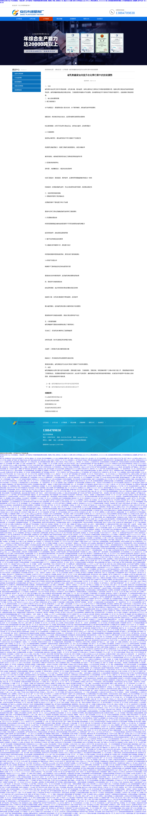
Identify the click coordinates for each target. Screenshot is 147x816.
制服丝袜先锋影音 (53, 643)
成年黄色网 (26, 501)
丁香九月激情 (17, 746)
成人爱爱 (135, 484)
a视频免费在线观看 (7, 612)
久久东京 (140, 569)
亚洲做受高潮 (34, 621)
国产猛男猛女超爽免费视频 (66, 607)
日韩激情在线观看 (99, 503)
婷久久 (49, 681)
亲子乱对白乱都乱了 (27, 560)
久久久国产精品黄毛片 (139, 481)
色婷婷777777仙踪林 (91, 616)
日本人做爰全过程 (18, 656)
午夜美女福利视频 (61, 706)
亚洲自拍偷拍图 (50, 621)
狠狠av (118, 531)
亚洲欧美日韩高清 (43, 642)
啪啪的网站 (44, 778)
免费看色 (110, 579)
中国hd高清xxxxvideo (21, 550)
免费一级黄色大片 (39, 656)
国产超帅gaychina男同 (81, 524)
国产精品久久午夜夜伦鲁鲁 (32, 533)
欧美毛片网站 (87, 491)
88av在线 (16, 758)
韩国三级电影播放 (132, 638)
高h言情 (14, 799)
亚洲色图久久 (71, 460)
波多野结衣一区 (61, 562)
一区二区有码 (82, 579)
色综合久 (18, 489)
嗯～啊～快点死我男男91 (132, 565)
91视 (54, 578)
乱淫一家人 (78, 702)
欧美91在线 (39, 687)
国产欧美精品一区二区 (28, 543)
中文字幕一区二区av (106, 675)
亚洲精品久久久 (82, 488)
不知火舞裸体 (76, 470)
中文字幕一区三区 (123, 486)
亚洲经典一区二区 (110, 494)
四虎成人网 (17, 512)
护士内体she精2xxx (83, 652)
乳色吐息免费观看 (112, 514)
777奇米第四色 (93, 666)
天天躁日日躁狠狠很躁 (113, 714)
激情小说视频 (71, 540)
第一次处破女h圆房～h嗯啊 (14, 469)
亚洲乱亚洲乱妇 (50, 758)
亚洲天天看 (48, 493)
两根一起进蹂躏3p (108, 559)
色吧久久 (27, 482)
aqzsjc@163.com (82, 437)
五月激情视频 (97, 538)
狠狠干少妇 (138, 775)
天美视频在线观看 (57, 640)
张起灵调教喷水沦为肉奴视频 (105, 695)
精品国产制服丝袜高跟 (71, 555)
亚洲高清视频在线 (106, 775)
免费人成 (31, 623)
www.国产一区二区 (50, 645)
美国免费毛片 (77, 467)
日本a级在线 (112, 626)
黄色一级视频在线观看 (45, 586)
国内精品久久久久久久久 (86, 503)
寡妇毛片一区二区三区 (62, 474)
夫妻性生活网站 (135, 474)
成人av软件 (91, 524)
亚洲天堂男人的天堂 (139, 505)
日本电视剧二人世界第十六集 (55, 605)
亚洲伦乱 (140, 688)
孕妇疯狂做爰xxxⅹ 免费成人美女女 (116, 507)
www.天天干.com (91, 564)
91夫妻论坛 (127, 579)
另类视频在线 (104, 489)
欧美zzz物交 (45, 520)
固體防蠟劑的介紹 (50, 404)
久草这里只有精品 (68, 467)
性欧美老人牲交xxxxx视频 (10, 465)
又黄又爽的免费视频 (40, 735)
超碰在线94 (47, 652)
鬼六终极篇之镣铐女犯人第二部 (111, 555)
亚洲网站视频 (44, 533)
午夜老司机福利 (118, 681)
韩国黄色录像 (12, 801)
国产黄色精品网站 (60, 519)
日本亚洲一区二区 (127, 671)
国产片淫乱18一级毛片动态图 (129, 725)
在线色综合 (5, 467)
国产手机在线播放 (44, 494)
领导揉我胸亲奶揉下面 (117, 545)
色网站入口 (129, 763)
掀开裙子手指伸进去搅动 (57, 500)
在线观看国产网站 (37, 548)
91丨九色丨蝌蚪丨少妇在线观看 (64, 604)
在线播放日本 (36, 534)
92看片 (58, 797)
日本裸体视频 (93, 593)
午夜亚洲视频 (23, 477)
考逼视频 (33, 770)
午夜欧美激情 (8, 799)
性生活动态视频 (59, 469)
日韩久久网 (60, 507)
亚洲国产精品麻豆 (61, 552)
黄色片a (121, 770)
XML (61, 444)
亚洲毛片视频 (33, 557)
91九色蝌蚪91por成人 (55, 631)
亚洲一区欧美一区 (81, 772)
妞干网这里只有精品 (81, 460)
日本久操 (111, 765)
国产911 (129, 500)
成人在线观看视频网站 (123, 647)
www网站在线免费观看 (6, 746)
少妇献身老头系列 (117, 536)
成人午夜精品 (113, 754)
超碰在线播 (58, 579)
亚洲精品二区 (6, 486)
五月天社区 (29, 465)
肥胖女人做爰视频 (26, 579)
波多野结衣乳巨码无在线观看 (10, 647)
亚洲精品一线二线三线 (98, 500)
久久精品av (36, 636)
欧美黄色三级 (97, 536)
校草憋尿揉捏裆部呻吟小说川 (22, 500)
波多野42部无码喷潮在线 (49, 522)
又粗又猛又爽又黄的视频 (90, 778)
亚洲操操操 (129, 484)
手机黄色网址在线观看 (81, 645)
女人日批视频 (27, 574)
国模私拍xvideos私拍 (114, 489)
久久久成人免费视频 (58, 458)
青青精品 (25, 609)
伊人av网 (58, 749)
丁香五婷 (105, 699)
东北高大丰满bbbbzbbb (86, 576)
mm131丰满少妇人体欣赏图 (87, 614)
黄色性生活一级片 (116, 747)
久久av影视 (132, 460)
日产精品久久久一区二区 (13, 756)
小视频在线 (45, 697)
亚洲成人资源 (32, 789)
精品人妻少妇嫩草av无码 (34, 593)
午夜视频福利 (59, 766)
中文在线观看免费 (43, 631)
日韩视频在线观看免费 (122, 519)
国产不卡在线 (22, 614)
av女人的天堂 (51, 623)
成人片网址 (30, 647)
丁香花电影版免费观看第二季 (83, 669)
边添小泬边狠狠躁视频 (64, 498)
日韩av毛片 (127, 545)
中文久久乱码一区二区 (14, 503)
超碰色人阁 (3, 621)
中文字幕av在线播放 (89, 754)
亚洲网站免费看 (95, 534)
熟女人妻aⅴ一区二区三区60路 (28, 640)
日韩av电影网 (64, 770)
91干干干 (46, 562)
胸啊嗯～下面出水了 (94, 489)
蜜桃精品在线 (127, 510)
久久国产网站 (13, 494)
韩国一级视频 (71, 524)
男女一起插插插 (49, 536)
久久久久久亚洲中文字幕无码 (118, 465)
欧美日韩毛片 (100, 645)
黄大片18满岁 (118, 612)
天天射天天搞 (78, 720)
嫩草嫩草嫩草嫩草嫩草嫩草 (137, 766)
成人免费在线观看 (26, 534)
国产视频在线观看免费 (73, 552)
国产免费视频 (47, 733)
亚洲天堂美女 (36, 681)
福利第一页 (3, 756)
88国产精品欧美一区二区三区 (129, 740)
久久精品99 (34, 801)
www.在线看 (64, 475)
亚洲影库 (86, 514)
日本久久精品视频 (32, 699)
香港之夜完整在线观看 (71, 493)
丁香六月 (91, 662)
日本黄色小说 (30, 531)
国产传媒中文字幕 (58, 730)
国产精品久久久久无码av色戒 (9, 675)
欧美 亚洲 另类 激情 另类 (117, 493)
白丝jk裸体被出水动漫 (73, 517)
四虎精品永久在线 (122, 517)
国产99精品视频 (73, 474)
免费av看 (122, 661)
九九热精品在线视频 (80, 562)
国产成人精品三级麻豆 (58, 515)
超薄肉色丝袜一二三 (62, 688)
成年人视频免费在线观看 (136, 489)
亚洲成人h (86, 695)
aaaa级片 (128, 498)
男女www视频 (24, 467)
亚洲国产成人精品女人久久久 (58, 661)
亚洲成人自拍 (69, 515)
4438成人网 (105, 477)
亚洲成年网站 (13, 481)
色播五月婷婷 (69, 583)
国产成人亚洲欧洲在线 (14, 534)
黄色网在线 (104, 701)
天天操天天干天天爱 (81, 475)
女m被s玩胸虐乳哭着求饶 (7, 500)
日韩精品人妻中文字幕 (86, 681)
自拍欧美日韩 (120, 522)
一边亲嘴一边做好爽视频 (44, 564)
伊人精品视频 (137, 676)
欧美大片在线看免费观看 (111, 678)
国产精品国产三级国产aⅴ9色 (68, 694)
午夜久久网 (38, 520)
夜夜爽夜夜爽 (54, 630)
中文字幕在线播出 (46, 503)
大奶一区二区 (25, 598)
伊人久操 (71, 486)
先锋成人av (19, 609)
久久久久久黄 (40, 770)
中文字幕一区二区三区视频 (9, 519)
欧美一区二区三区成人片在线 (36, 688)
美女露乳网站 (90, 562)
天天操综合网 (127, 726)
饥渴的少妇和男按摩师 (64, 484)
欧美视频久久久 (60, 633)
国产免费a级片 (120, 690)
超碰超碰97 (28, 610)
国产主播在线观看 (26, 756)
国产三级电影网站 (33, 477)
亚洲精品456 (108, 778)
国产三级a (52, 754)
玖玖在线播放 (92, 475)
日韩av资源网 (49, 488)
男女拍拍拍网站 (54, 680)
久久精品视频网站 (142, 664)
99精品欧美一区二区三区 (28, 695)
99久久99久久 (80, 765)
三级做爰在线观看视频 (33, 550)
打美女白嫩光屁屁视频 (53, 657)
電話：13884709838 (49, 437)
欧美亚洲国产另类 (97, 493)
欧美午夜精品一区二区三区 (75, 695)
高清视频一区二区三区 (46, 486)
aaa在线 (45, 744)
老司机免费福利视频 (23, 557)
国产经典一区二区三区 (54, 505)
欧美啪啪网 (117, 590)
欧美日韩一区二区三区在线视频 (78, 735)
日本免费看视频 (118, 481)
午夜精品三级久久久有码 (7, 512)
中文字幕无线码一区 (13, 531)
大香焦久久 (84, 766)
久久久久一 (101, 581)
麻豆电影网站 (127, 467)
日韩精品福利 (97, 668)
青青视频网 (33, 498)
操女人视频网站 (115, 725)
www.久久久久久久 (79, 496)
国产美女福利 (137, 721)
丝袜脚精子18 (64, 746)
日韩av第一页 (6, 609)
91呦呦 (42, 662)
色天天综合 (99, 732)
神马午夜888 (100, 671)
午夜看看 (63, 631)
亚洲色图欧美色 (114, 605)
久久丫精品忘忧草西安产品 (122, 474)
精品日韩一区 (142, 728)
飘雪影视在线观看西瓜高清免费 (39, 638)
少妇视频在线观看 (45, 481)
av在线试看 (130, 761)
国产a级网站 (99, 796)
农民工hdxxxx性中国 (73, 512)
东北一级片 (39, 510)
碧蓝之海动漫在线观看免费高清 (94, 559)
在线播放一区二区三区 (46, 730)
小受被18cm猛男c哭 (73, 690)
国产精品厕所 (51, 469)
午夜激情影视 (65, 616)
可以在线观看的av (26, 486)
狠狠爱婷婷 (112, 680)
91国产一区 (61, 768)
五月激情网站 (85, 472)
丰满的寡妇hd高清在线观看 (49, 508)
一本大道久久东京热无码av (108, 531)
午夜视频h (51, 612)
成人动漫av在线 (20, 697)
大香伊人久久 (41, 714)
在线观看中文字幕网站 (44, 474)
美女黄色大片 (139, 773)
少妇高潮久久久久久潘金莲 (115, 467)
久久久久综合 (12, 581)
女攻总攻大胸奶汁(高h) (137, 605)
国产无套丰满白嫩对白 (98, 463)
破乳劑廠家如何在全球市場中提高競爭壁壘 (65, 383)
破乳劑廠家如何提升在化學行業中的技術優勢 (83, 69)
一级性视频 (67, 739)
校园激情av (14, 808)
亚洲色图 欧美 (114, 462)
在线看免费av (143, 565)
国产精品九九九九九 (103, 616)
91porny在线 (52, 763)
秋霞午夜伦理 (126, 610)
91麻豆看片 (3, 617)
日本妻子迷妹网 (63, 664)
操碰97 (119, 688)
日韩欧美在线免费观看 (119, 759)
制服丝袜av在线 (42, 469)
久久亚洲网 (13, 707)
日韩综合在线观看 (69, 623)
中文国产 (12, 609)
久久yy (23, 721)
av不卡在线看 (115, 475)
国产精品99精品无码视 (34, 460)
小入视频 (67, 768)
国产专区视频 (59, 782)
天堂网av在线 (65, 723)
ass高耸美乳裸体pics (120, 501)
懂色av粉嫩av (71, 780)
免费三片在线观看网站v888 (99, 479)
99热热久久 (122, 600)
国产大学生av (92, 732)
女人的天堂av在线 (57, 586)
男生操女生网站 (122, 581)
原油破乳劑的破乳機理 (52, 400)
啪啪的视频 (100, 543)
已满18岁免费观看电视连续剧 (16, 735)
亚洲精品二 (143, 564)
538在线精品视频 (38, 652)
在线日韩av (127, 493)
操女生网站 (32, 510)
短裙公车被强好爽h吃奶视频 (88, 470)
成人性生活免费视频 (82, 643)
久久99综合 (77, 583)
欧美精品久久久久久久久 (91, 498)
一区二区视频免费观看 (35, 522)
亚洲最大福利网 (8, 733)
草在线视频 (24, 572)
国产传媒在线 (69, 545)
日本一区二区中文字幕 (31, 474)
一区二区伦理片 (72, 711)
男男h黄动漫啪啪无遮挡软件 (95, 460)
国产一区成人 (103, 808)
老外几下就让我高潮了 (67, 543)
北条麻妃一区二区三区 (67, 569)
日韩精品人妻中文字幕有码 (103, 475)
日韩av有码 (82, 704)
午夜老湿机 (69, 533)
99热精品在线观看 (124, 462)
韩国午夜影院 (31, 493)
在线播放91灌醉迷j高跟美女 (56, 806)
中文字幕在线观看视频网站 (110, 491)
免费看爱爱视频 (72, 775)
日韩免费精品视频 (97, 550)
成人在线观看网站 (132, 597)
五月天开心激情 (106, 508)
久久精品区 (57, 489)
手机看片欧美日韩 (104, 690)
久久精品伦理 (102, 692)
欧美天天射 (105, 626)
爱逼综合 (53, 552)
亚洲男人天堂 (89, 668)
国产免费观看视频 (59, 488)
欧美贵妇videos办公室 (93, 654)
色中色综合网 (77, 479)
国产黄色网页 (74, 652)
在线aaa (11, 804)
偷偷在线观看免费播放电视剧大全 (11, 591)
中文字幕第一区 (97, 477)
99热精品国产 (97, 588)
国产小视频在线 (44, 534)
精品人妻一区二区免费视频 (69, 791)
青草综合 (100, 787)
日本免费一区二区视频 (137, 792)
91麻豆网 (63, 609)
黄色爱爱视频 (127, 801)
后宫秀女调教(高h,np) (133, 548)
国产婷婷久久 (106, 583)
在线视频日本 (55, 600)
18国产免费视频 (72, 536)
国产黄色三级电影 (128, 494)
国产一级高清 (95, 690)
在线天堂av (141, 597)
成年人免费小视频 (124, 707)
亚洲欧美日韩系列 (64, 643)
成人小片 (92, 514)
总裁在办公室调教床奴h (95, 659)
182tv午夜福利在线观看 (40, 669)
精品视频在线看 (31, 508)
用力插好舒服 (78, 545)
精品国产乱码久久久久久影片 (102, 484)
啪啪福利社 (10, 484)
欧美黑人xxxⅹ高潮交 (74, 572)
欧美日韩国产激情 (38, 465)
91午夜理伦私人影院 (95, 791)
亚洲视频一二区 (46, 649)
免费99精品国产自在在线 (71, 529)
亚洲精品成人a (114, 486)
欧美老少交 (82, 481)
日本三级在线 (60, 763)
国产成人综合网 (54, 501)
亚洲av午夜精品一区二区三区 (24, 597)
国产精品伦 (53, 591)
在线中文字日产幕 (119, 458)
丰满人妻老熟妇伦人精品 (70, 647)
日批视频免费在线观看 (62, 578)
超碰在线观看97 (70, 697)
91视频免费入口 (23, 529)
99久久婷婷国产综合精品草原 (125, 553)
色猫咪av (5, 541)
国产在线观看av (4, 567)
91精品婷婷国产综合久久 (44, 690)
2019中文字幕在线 (83, 529)
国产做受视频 (98, 465)
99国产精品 (113, 583)
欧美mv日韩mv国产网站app (121, 650)
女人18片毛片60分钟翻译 (124, 649)
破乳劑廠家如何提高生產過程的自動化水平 (65, 387)
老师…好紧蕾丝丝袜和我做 (10, 559)
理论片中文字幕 (50, 797)
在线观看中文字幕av (75, 680)
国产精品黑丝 (14, 803)
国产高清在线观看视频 (24, 494)
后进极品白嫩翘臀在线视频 (45, 676)
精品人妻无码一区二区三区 (91, 730)
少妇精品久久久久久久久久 (122, 643)
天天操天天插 (70, 624)
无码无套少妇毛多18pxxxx (7, 470)
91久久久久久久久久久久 (56, 709)
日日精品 (121, 565)
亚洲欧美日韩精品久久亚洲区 (43, 595)
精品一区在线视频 (136, 588)
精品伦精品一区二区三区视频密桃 (83, 477)
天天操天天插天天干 (11, 792)
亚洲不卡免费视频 (122, 527)
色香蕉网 (65, 567)
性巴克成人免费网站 (79, 560)
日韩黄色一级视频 (50, 683)
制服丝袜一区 (34, 494)
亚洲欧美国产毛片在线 (76, 489)
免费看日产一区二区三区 (32, 673)
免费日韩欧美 (118, 752)
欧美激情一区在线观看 (95, 811)
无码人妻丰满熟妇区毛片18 (16, 567)
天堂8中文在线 (44, 538)
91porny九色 (31, 546)
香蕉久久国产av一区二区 (55, 628)
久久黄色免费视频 (95, 675)
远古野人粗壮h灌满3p (115, 749)
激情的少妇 (131, 585)
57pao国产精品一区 (36, 725)
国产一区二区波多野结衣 (46, 529)
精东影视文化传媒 (112, 688)
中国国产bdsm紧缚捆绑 (134, 616)
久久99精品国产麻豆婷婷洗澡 (22, 709)
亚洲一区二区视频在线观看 (94, 517)
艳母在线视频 (62, 614)
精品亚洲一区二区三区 (77, 498)
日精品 (116, 704)
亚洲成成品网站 (109, 792)
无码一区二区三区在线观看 (16, 610)
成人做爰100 (100, 486)
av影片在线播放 (91, 543)
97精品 (21, 678)
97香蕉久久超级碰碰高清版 (59, 690)
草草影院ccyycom (101, 739)
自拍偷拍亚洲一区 (58, 718)
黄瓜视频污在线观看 (76, 683)
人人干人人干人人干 (23, 791)
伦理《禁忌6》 (40, 493)
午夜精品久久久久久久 (29, 616)
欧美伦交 (45, 519)
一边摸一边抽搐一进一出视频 (40, 614)
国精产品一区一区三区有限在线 (24, 718)
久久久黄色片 (63, 600)
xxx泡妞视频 (21, 482)
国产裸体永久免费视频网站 (106, 780)
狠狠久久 (12, 749)
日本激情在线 (125, 749)
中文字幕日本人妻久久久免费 (12, 685)
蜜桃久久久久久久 (92, 488)
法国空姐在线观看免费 (72, 811)
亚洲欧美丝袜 (43, 602)
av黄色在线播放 (116, 588)
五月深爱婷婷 (81, 610)
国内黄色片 (32, 536)
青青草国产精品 (58, 654)
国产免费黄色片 (97, 657)
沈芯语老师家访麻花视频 (85, 510)
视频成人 (125, 694)
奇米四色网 (44, 650)
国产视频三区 (4, 595)
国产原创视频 (17, 576)
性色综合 (61, 630)
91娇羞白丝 (77, 458)
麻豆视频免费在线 (113, 595)
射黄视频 (70, 496)
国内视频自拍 (18, 669)
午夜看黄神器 (79, 797)
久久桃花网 (142, 662)
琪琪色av (53, 481)
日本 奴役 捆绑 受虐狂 (83, 791)
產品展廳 (59, 19)
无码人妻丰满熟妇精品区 (79, 598)
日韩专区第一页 (100, 740)
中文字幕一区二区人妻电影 (90, 581)
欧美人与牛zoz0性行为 (69, 621)
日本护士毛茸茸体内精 (45, 467)
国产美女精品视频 (73, 789)
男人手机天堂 (120, 614)
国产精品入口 (90, 585)
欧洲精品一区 (7, 527)
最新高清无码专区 (109, 460)
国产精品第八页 (92, 505)
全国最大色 (98, 571)
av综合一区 (29, 538)
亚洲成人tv (97, 797)
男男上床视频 (45, 590)
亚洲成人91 (96, 576)
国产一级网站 (68, 721)
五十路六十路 (124, 508)
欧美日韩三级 (65, 749)
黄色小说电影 (134, 545)
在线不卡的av (96, 578)
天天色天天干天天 (126, 633)
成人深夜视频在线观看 (44, 462)
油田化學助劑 (18, 73)
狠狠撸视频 (78, 526)
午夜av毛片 (122, 491)
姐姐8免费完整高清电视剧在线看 (138, 669)
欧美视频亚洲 (71, 635)
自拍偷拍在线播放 (86, 479)
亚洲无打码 (68, 571)
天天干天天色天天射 (68, 520)
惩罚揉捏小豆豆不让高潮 (102, 638)
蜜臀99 (18, 514)
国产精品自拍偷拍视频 (91, 496)
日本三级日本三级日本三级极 (33, 475)
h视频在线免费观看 (34, 569)
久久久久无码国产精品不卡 (86, 531)
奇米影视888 (98, 735)
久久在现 (36, 560)
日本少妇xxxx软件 (40, 583)
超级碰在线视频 (78, 758)
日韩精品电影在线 (24, 633)
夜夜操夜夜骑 (62, 510)
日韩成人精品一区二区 (52, 666)
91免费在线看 (77, 515)
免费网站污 (9, 588)
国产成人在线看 (90, 519)
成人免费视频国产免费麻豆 (129, 768)
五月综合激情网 (28, 754)
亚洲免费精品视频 (26, 685)
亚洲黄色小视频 (129, 479)
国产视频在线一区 (43, 628)
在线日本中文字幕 (12, 488)
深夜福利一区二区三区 (121, 668)
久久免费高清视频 (20, 676)
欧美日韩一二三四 (55, 472)
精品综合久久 (128, 482)
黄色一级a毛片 (125, 751)
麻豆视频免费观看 (80, 520)
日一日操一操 (129, 685)
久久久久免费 (21, 555)
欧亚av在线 (59, 720)
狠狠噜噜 (142, 462)
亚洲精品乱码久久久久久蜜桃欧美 (90, 726)
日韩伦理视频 (78, 787)
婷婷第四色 (77, 766)
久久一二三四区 (34, 607)
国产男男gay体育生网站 (114, 617)
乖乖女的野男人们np (136, 714)
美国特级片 (32, 671)
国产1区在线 (81, 493)
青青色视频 (38, 531)
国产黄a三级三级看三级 (8, 540)
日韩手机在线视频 (14, 467)
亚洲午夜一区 (93, 469)
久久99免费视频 (46, 640)
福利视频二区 (142, 754)
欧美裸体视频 (135, 635)
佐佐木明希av (8, 656)
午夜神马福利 (50, 716)
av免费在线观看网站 (114, 541)
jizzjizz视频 (82, 519)
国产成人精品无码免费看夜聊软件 (22, 810)
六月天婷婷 (123, 609)
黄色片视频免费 (54, 494)
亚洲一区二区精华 (138, 671)
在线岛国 (70, 758)
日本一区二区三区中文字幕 (42, 678)
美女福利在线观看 (88, 657)
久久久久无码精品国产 (61, 536)
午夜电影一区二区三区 (129, 598)
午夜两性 (35, 491)
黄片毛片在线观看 (88, 756)
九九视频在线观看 (100, 494)
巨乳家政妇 (110, 604)
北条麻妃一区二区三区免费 (49, 463)
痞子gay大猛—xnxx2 (5, 552)
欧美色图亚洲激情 (21, 583)
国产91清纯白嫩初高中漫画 (71, 481)
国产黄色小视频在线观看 (28, 659)
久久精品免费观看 (106, 673)
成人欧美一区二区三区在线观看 (97, 458)
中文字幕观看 (101, 593)
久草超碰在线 (104, 621)
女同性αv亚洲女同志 (30, 567)
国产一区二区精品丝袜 (31, 462)
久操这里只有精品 (141, 469)
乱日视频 (71, 716)
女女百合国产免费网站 (133, 564)
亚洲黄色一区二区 (28, 797)
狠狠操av (15, 600)
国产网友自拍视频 (86, 633)
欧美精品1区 (25, 489)
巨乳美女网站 (92, 687)
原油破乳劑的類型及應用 (53, 408)
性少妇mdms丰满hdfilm (122, 669)
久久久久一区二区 (101, 714)
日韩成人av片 (57, 616)
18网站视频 (72, 567)
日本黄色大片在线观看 (117, 578)
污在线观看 (106, 598)
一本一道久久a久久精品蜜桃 (81, 593)
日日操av (74, 730)
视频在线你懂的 (66, 465)
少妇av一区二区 (111, 777)
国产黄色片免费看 (85, 685)
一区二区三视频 (107, 550)
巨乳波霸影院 (23, 713)
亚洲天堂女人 (49, 491)
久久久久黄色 (24, 546)
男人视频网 (45, 470)
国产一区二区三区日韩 (61, 758)
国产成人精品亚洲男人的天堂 (107, 498)
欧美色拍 (25, 704)
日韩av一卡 (15, 479)
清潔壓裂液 (18, 90)
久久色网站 (43, 681)
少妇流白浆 (62, 811)
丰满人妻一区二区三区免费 (111, 630)
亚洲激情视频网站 (121, 498)
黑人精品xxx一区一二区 (118, 488)
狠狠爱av (133, 493)
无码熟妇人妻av (89, 610)
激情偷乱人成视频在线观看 (101, 546)
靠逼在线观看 (13, 557)
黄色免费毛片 (81, 536)
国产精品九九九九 (18, 796)
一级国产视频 (52, 550)
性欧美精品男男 (128, 543)
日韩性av (91, 600)
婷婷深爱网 (128, 470)
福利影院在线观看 (107, 571)
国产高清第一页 (8, 784)
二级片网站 (25, 510)
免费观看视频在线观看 (60, 540)
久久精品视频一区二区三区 (30, 526)
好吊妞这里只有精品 (84, 548)
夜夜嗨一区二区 (16, 695)
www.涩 (117, 713)
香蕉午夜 (142, 467)
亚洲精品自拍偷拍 (122, 564)
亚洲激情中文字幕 (90, 482)
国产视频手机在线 (23, 460)
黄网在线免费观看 (101, 604)
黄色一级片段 (70, 562)
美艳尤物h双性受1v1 (92, 635)
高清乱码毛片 (141, 747)
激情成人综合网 (93, 526)
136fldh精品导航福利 (99, 721)
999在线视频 (42, 526)
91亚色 (23, 706)
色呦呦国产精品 (29, 735)
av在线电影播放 (131, 630)
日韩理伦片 (63, 472)
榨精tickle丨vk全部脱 (76, 657)
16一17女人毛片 (7, 571)
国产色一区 (133, 488)
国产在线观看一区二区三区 (86, 474)
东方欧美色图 (96, 789)
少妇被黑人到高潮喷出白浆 (34, 519)
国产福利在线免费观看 (101, 467)
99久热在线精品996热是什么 (84, 746)
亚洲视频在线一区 (39, 718)
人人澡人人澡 (25, 643)
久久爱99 (107, 512)
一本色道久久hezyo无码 (23, 621)
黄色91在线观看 (86, 702)
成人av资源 (110, 458)
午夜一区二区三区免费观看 (47, 636)
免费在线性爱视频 (26, 681)
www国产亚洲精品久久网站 (9, 545)
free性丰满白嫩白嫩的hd (85, 555)
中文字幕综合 (24, 784)
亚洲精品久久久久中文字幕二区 (122, 567)
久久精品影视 (38, 612)
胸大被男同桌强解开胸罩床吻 (47, 553)
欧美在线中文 (85, 469)
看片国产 (38, 680)
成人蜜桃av (100, 470)
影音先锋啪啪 (34, 482)
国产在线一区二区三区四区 (72, 728)
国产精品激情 (31, 515)
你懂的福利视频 (64, 489)
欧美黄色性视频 (48, 489)
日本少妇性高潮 (60, 553)
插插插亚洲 (142, 777)
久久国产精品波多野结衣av (113, 569)
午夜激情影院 (59, 707)
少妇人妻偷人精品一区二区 (11, 508)
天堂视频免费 (126, 526)
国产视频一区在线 (135, 559)
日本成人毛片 (84, 458)
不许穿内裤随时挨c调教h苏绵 (21, 714)
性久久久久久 (128, 657)
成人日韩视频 (53, 574)
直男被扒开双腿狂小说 (6, 687)
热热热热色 (31, 488)
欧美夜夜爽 (96, 765)
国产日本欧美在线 (128, 529)
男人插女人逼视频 (12, 765)
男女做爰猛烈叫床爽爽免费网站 (93, 752)
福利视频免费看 (119, 460)
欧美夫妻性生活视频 (18, 462)
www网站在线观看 (64, 680)
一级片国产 (90, 602)
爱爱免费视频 (68, 794)
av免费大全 (75, 503)
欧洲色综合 (109, 593)
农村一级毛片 (14, 633)
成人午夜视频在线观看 (116, 598)
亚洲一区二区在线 (82, 505)
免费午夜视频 (140, 628)
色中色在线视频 (62, 512)
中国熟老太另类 (84, 569)
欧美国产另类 (49, 583)
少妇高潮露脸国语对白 (108, 791)
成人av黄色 (132, 718)
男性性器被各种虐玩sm (110, 510)
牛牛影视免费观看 (76, 662)
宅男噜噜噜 (30, 541)
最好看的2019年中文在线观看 (49, 685)
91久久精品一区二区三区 (44, 498)
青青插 (12, 709)
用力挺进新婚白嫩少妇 (102, 733)
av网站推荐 (24, 552)
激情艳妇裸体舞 (12, 555)
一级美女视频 (87, 673)
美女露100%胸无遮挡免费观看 (55, 669)
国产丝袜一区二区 (84, 801)
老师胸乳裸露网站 (36, 472)
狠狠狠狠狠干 (6, 501)
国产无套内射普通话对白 (99, 607)
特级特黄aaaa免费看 (23, 545)
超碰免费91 (87, 699)
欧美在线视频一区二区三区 (42, 598)
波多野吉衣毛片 (98, 649)
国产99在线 (7, 695)
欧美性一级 (12, 474)
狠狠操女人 (3, 579)
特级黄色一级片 (123, 787)
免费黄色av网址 (118, 604)
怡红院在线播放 (82, 711)
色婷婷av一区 (26, 642)
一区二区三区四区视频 (101, 527)
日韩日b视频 (27, 778)
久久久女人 (98, 600)
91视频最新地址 (104, 761)
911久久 (53, 474)
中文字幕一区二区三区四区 (76, 636)
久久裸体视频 (11, 491)
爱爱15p (126, 460)
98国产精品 (116, 803)
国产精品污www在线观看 (91, 617)
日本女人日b (115, 520)
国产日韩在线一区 (27, 666)
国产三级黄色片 (142, 578)
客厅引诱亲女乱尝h (50, 662)
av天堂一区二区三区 (124, 636)
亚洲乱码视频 (22, 465)
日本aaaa (98, 751)
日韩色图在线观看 (33, 467)
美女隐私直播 (86, 628)
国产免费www (135, 503)
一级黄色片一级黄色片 (45, 572)
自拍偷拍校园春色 (105, 462)
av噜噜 (71, 514)
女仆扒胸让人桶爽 (125, 714)
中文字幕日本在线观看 (130, 664)
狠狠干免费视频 (133, 754)
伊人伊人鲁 (62, 533)
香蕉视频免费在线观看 (19, 744)
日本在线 (60, 463)
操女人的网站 (66, 683)
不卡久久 (104, 652)
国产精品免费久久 (108, 702)
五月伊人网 (122, 591)
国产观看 (14, 460)
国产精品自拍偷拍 (51, 576)
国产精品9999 (101, 569)
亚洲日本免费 (130, 472)
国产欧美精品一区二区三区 (91, 636)
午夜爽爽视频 (4, 704)
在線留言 (100, 19)
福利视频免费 (84, 666)
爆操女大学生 (81, 616)
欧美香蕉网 (136, 756)
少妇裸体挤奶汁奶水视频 (73, 773)
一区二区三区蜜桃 (94, 808)
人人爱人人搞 (82, 585)
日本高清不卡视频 (26, 512)
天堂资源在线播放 (95, 548)
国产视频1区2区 (141, 493)
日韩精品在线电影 (42, 732)
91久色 (143, 472)
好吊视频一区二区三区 (83, 759)
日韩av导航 (90, 761)
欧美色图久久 (26, 576)
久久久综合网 (45, 531)
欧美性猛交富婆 (113, 694)
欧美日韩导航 (111, 669)
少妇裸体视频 (39, 721)
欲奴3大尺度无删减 (88, 742)
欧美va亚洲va (42, 706)
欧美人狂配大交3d (122, 654)
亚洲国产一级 (100, 706)
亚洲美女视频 (18, 635)
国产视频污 (71, 785)
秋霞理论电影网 (76, 619)
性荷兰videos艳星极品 (6, 505)
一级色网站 (106, 493)
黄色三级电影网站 (27, 491)
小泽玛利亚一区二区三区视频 (44, 543)
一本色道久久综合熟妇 (52, 664)
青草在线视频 (48, 718)
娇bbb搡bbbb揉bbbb (82, 775)
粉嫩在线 (76, 576)
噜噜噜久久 (77, 543)
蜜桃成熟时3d (135, 579)
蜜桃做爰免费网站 (97, 508)
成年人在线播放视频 (70, 668)
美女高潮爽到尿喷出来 (67, 560)
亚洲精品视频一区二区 (58, 595)
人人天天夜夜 (24, 789)
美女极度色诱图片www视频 (136, 486)
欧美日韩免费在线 (127, 463)
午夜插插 (82, 552)
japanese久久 (41, 477)
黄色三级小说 (109, 500)
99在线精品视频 (98, 522)
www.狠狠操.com (126, 574)
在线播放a (125, 612)
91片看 (145, 609)
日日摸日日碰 (118, 695)
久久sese (53, 804)
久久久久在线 (115, 707)
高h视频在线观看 (33, 552)
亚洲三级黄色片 (55, 546)
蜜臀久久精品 (113, 683)
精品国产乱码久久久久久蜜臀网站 (74, 500)
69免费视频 (37, 505)
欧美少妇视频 (20, 520)
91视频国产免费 (105, 797)
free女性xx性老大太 (60, 761)
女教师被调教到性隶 (102, 590)
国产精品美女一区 (125, 593)
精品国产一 (78, 557)
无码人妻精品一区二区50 (120, 597)
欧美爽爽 (137, 472)
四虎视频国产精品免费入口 (117, 546)
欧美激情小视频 (11, 652)
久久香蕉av (40, 489)
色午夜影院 (27, 742)
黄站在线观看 (19, 470)
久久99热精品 (55, 711)
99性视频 (122, 713)
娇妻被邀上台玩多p (122, 742)
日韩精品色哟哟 (102, 617)
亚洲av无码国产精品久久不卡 (79, 804)
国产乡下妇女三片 (58, 529)
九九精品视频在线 (36, 503)
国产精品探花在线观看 (29, 687)
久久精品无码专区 (116, 505)
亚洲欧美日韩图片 (61, 538)
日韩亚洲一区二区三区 (61, 460)
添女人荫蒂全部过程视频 (52, 626)
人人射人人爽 (33, 714)
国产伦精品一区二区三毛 (115, 515)
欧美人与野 (68, 619)
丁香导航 (123, 723)
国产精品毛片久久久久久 (21, 602)
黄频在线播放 (85, 600)
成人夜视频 (107, 505)
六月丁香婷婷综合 (77, 642)
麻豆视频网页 (39, 546)
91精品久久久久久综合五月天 (129, 531)
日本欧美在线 (89, 536)
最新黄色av (79, 609)
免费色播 (89, 515)
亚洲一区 (86, 794)
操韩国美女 (139, 540)
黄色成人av (60, 481)
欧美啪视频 (61, 619)
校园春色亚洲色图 (80, 607)
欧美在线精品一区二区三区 (74, 756)
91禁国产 (106, 486)
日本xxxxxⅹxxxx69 (7, 721)
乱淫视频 (112, 624)
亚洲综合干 (78, 661)
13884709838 (125, 13)
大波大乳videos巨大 (100, 514)
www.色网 (121, 640)
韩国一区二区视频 (108, 662)
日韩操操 (112, 503)
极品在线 (24, 493)
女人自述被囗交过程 (134, 514)
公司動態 (46, 19)
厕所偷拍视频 (21, 765)
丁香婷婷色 (60, 550)
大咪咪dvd (119, 610)
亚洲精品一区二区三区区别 (102, 585)
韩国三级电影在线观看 (56, 534)
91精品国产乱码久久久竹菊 (18, 564)
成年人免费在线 (125, 555)
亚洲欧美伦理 (10, 472)
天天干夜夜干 (102, 709)
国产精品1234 (24, 569)
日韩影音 (106, 503)
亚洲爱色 (111, 590)
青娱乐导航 (42, 624)
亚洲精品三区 (43, 560)
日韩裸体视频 (21, 780)
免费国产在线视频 (8, 782)
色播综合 (28, 614)
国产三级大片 (128, 458)
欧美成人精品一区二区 (76, 638)
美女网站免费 (138, 810)
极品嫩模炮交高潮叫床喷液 (62, 581)
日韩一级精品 (53, 531)
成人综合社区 (36, 777)
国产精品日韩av (136, 633)
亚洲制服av (32, 585)
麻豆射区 (78, 550)
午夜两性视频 (46, 507)
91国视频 (121, 534)
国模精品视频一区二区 (123, 512)
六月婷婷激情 (116, 784)
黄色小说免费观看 (61, 662)
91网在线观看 (133, 578)
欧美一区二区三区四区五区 (50, 510)
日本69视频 (20, 675)
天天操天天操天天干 (105, 533)
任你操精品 (113, 690)
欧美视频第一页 (25, 503)
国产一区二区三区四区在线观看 (116, 652)
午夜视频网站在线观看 (22, 522)
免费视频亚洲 (21, 775)
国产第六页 (50, 559)
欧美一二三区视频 (12, 590)
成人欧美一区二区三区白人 (127, 557)
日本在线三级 (67, 654)
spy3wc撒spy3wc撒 (21, 541)
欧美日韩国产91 (20, 458)
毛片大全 (100, 488)
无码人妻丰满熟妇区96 (56, 520)
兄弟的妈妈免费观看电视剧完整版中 (68, 531)
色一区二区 (104, 628)
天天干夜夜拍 (82, 789)
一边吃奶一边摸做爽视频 (90, 623)
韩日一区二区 (35, 657)
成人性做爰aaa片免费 (69, 550)
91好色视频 (97, 531)
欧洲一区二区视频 (51, 624)
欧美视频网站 (140, 501)
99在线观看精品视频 (72, 510)
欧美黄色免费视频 (81, 635)
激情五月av (142, 600)
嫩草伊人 (12, 768)
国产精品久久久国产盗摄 (112, 562)
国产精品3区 (41, 491)
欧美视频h (66, 744)
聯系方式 (86, 19)
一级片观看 (26, 581)
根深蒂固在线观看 (119, 657)
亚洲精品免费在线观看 (112, 469)
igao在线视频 (26, 737)
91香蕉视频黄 (7, 479)
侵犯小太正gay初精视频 (64, 508)
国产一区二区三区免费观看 (102, 560)
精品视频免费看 (94, 586)
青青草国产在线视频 (80, 602)
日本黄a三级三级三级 (15, 680)
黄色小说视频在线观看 (39, 797)
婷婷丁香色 (17, 598)
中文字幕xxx (107, 545)
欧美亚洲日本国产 (100, 612)
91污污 (40, 552)
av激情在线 (16, 678)
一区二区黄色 (64, 711)
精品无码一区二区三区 (68, 645)
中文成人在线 (20, 474)
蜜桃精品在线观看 (35, 633)
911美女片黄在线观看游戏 (135, 765)
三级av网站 (100, 619)
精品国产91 (137, 553)
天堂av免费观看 (31, 496)
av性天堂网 (57, 475)
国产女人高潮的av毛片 (115, 574)
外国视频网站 (138, 609)
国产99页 (114, 775)
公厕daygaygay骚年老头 (36, 514)
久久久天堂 (5, 680)
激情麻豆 (140, 488)
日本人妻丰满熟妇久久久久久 (134, 507)
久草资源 (45, 574)
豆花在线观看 (4, 759)
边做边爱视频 (139, 479)
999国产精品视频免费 (13, 477)
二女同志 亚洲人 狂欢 (59, 545)
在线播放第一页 (71, 482)
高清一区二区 (115, 661)
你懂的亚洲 (106, 605)
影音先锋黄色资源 (84, 675)
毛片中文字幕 (129, 550)
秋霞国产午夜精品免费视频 (21, 562)
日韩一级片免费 (40, 536)
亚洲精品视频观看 (40, 600)
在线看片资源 (8, 462)
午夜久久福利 (11, 676)
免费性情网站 (88, 765)
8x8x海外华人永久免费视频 (38, 759)
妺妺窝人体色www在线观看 (96, 794)
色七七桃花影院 (72, 770)
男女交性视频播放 (47, 458)
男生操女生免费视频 (95, 685)
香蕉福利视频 (68, 642)
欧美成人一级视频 (89, 494)
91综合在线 (134, 590)
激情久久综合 (86, 784)
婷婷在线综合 (100, 707)
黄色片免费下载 (34, 501)
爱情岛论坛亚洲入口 (31, 676)
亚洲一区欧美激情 (27, 463)
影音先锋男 (123, 630)
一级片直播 (65, 514)
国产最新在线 (52, 732)
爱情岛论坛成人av (126, 617)
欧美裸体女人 (52, 650)
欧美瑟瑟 (27, 664)
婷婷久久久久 (63, 666)
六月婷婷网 (56, 747)
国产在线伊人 (85, 662)
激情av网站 (11, 690)
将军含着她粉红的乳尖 (127, 810)
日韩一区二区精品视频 (108, 572)
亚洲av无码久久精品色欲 (63, 687)
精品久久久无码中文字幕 (111, 640)
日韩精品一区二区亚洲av (83, 462)
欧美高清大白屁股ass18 (57, 493)
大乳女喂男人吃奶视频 (120, 500)
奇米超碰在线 (101, 803)
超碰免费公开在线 (135, 707)
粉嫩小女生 (121, 733)
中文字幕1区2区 (13, 688)
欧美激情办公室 (84, 512)
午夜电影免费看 (117, 758)
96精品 (117, 540)
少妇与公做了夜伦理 (50, 688)
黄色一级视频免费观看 (117, 664)
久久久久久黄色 (127, 515)
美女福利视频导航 (11, 583)
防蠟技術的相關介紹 (51, 411)
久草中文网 (110, 538)
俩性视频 (58, 723)
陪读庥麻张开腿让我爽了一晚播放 (42, 484)
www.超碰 (115, 636)
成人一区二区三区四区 (76, 501)
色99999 (128, 488)
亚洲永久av (103, 688)
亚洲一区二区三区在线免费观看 (73, 507)
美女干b (84, 515)
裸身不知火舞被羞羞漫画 (107, 789)
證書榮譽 (73, 19)
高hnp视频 (52, 707)
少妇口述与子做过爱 (69, 463)
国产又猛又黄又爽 (139, 699)
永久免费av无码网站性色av (15, 524)
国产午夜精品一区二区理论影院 (42, 541)
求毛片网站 (142, 498)
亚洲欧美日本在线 (35, 692)
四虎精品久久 (35, 479)
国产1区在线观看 (16, 630)
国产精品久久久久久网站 (76, 673)
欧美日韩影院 (126, 503)
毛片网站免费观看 (50, 782)
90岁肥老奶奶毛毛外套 (118, 550)
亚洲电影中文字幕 (26, 548)
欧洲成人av (99, 697)
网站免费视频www (5, 730)
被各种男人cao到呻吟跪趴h (71, 675)
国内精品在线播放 (122, 514)
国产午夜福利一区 (57, 541)
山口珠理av (135, 458)
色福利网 (48, 714)
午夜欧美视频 (129, 713)
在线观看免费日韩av (89, 638)
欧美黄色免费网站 (28, 505)
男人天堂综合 (115, 557)
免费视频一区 (56, 543)
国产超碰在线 (116, 508)
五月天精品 (112, 785)
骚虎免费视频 (84, 721)
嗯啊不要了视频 (68, 458)
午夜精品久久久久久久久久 (48, 555)
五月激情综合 (110, 612)
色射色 (129, 605)
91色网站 (143, 735)
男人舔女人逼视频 (12, 617)
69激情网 (77, 701)
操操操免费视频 (84, 706)
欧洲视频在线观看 (97, 555)
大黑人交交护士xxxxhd (135, 642)
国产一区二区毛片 (87, 630)
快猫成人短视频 (45, 751)
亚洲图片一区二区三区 (63, 652)
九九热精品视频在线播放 (37, 562)
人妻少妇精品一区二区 (140, 685)
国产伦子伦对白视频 (41, 559)
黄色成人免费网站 (24, 559)
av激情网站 (83, 517)
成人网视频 (12, 541)
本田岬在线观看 (17, 687)
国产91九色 (133, 808)
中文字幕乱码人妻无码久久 (55, 470)
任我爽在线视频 (69, 602)
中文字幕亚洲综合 (57, 467)
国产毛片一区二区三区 (8, 766)
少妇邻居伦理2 (92, 766)
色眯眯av (4, 484)
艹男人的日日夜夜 (63, 673)
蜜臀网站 (102, 512)
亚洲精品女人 (84, 571)
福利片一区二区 (71, 491)
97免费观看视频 (41, 609)
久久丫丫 (20, 526)
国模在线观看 (135, 726)
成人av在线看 (60, 623)
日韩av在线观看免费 (5, 737)
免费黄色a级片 (4, 815)
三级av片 (78, 463)
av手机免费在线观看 (59, 477)
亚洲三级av (142, 503)
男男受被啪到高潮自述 (42, 585)
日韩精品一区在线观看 (74, 600)
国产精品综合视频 (124, 560)
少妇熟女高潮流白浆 (121, 586)
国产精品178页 (45, 791)
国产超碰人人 (123, 631)
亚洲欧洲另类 (98, 572)
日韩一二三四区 (37, 463)
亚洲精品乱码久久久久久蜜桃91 (109, 534)
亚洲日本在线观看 (8, 702)
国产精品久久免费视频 (65, 503)
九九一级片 (73, 643)
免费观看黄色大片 (73, 801)
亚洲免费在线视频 (48, 540)
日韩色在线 (6, 718)
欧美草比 (30, 484)
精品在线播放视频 (100, 562)
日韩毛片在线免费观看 (140, 621)
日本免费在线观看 (58, 588)
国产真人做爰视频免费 (106, 597)
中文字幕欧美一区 (25, 811)
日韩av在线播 (45, 593)
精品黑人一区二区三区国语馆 (69, 579)
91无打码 (88, 540)
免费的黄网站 (76, 571)
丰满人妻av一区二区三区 (14, 761)
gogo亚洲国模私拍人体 (16, 501)
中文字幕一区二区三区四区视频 (116, 479)
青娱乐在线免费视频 (86, 578)
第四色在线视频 (61, 624)
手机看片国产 (108, 520)
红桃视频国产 (44, 643)
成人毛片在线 (128, 656)
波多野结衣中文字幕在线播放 (138, 512)
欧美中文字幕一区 (63, 564)
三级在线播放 (77, 726)
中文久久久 (37, 808)
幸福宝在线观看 (125, 541)
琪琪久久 (39, 640)
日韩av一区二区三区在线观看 (60, 572)
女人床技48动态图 (65, 501)
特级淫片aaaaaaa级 (25, 759)
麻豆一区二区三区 (94, 512)
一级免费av (125, 662)
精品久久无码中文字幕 (87, 467)
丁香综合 (72, 702)
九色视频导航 (20, 664)
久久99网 (104, 538)
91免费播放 (52, 538)
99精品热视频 (21, 799)
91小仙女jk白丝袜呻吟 (31, 720)
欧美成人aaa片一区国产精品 (91, 541)
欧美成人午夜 (136, 536)
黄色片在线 (18, 491)
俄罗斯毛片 (89, 553)
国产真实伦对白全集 (41, 787)
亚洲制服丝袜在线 (24, 758)
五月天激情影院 (88, 484)
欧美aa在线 (104, 519)
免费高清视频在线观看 (84, 574)
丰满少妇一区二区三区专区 (117, 484)
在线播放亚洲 (12, 671)
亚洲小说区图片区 (102, 766)
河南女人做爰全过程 (47, 475)
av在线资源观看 (128, 481)
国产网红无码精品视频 (126, 562)
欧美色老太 (102, 654)
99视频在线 (51, 519)
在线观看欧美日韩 (99, 553)
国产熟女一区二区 (5, 616)
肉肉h (68, 662)
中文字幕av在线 (7, 659)
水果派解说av (135, 595)
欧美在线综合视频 (135, 462)
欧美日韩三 (42, 626)
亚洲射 (58, 765)
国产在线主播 (64, 546)
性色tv (132, 610)
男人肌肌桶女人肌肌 (61, 482)
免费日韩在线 (107, 565)
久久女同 (91, 721)
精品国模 (72, 792)
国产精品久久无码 (54, 533)
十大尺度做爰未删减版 (53, 560)
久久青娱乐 (101, 792)
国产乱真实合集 (81, 538)
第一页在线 (3, 640)
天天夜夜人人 (43, 673)
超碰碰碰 (118, 728)
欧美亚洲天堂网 (69, 576)
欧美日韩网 (50, 654)
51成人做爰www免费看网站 (56, 585)
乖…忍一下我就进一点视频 (25, 683)
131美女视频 (122, 645)
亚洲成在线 (9, 678)
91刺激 (84, 545)
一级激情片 (24, 751)
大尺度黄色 (23, 507)
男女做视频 (38, 470)
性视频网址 (12, 597)
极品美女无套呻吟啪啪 (23, 631)
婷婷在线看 (70, 787)
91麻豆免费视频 (108, 796)
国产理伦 (126, 766)
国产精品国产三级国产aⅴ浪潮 (12, 548)
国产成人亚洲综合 (123, 616)
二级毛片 (83, 749)
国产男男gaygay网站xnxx (74, 472)
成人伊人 (32, 598)
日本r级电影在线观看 (35, 545)
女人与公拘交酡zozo (107, 752)
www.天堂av (125, 730)
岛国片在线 (54, 721)
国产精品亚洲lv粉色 (31, 732)
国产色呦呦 (123, 605)
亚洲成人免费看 (22, 515)
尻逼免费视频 (98, 610)
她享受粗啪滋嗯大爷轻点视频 (17, 624)
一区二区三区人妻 (132, 465)
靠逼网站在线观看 (15, 751)
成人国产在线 (82, 553)
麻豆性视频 (21, 728)
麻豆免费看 (136, 785)
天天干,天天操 (25, 514)
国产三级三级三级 (102, 564)
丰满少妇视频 (91, 688)
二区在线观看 (56, 609)
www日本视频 (108, 676)
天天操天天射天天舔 (105, 557)
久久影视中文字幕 (135, 583)
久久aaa (143, 583)
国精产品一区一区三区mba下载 (127, 628)
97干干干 (13, 718)
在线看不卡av (73, 616)
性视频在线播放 (57, 799)
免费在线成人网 (91, 733)
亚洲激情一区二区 (5, 586)
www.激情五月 (142, 692)
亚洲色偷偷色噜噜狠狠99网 (129, 752)
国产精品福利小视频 (31, 690)
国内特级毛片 (43, 607)
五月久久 (48, 600)
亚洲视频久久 (127, 538)
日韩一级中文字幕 (23, 626)
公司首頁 (19, 19)
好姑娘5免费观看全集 (96, 728)
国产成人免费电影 (121, 624)
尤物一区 (123, 569)
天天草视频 (58, 683)
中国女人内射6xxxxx (70, 462)
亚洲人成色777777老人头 (87, 465)
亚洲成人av (43, 692)
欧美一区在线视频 (123, 754)
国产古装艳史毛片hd (95, 472)
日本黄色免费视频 (133, 794)
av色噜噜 (9, 600)
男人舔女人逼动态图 (138, 763)
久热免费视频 (65, 505)
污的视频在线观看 (61, 522)
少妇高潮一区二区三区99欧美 (8, 631)
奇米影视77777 (61, 526)
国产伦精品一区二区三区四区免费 (30, 726)
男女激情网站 (55, 714)
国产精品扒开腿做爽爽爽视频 (63, 704)
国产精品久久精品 (33, 529)
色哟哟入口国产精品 (138, 515)
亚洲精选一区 (98, 529)
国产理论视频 (16, 659)
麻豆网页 (30, 713)
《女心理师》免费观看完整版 (125, 619)
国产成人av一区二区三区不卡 (127, 540)
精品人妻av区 (91, 740)
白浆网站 (128, 635)
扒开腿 (103, 548)
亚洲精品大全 (113, 647)
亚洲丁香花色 (13, 515)
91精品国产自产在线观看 (17, 673)
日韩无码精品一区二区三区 (72, 633)
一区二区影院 (80, 754)
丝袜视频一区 (39, 671)
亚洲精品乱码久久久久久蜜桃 (73, 469)
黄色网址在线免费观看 (125, 735)
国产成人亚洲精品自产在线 (7, 458)
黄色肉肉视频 (107, 488)
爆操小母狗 (9, 714)
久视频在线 (53, 562)
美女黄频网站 (52, 701)
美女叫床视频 (57, 569)
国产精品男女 (6, 803)
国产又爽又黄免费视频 (139, 550)
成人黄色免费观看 (29, 595)
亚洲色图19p (92, 707)
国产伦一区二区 (131, 501)
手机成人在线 (130, 652)
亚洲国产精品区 (134, 659)
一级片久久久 (61, 555)
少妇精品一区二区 (26, 650)
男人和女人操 (33, 489)
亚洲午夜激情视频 (85, 605)
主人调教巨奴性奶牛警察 (112, 524)
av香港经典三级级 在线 (102, 501)
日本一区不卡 (5, 751)
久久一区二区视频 (31, 564)
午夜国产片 (116, 593)
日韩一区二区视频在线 (61, 636)
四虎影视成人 (80, 494)
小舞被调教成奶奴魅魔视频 (72, 595)
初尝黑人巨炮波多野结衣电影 (138, 636)
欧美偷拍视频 (53, 768)
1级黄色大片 (67, 610)
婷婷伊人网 (64, 617)
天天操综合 (44, 742)
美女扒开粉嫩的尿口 (70, 591)
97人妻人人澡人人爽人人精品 (12, 692)
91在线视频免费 (119, 572)
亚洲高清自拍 (92, 770)
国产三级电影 (6, 649)
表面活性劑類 (18, 86)
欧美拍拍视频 (81, 482)
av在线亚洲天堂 (94, 462)
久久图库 (55, 484)
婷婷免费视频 (139, 787)
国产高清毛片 (48, 694)
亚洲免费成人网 (134, 666)
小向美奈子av (22, 496)
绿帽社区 (103, 578)
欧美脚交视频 (75, 465)
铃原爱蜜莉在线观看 (47, 725)
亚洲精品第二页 (125, 590)
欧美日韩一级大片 (108, 470)
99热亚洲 (94, 702)
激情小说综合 (104, 806)
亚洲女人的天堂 (136, 500)
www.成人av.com (16, 628)
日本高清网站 (30, 617)
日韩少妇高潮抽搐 (57, 479)
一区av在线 (53, 507)
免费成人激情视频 (99, 520)
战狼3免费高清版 (44, 661)
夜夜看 (44, 545)
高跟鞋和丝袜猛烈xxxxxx (106, 799)
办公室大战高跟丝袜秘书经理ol (10, 661)
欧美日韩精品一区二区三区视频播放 (14, 533)
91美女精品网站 (129, 546)
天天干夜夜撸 (16, 706)
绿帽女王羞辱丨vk (68, 593)
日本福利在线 (82, 810)
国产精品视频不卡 (13, 607)
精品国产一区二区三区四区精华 (82, 534)
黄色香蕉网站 (45, 680)
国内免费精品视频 (111, 548)
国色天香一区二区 (38, 713)
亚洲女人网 (31, 747)
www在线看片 (56, 694)
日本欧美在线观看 (19, 553)
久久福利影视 (92, 739)
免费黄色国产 (49, 477)
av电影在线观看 (118, 538)
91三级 (61, 810)
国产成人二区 (63, 756)
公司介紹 (32, 19)
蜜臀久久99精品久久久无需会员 (90, 557)
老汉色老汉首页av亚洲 (94, 725)
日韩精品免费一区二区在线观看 (53, 465)
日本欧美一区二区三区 (24, 694)
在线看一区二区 (133, 519)
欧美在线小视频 (50, 581)
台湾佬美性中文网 (96, 680)
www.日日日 (55, 503)
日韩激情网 (123, 623)
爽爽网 (73, 799)
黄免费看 (8, 498)
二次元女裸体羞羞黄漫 (113, 739)
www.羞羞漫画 (22, 617)
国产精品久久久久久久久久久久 (106, 496)
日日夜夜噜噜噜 (85, 773)
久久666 (75, 604)
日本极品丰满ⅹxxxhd (45, 479)
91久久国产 (119, 494)
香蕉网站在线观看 (97, 746)
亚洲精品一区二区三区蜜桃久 (65, 650)
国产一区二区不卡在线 (37, 694)
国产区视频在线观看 (139, 619)
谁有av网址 (59, 621)
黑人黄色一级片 (104, 576)
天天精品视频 (61, 602)
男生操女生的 (95, 574)
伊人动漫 (68, 590)
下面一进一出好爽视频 (49, 548)
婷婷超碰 (94, 640)
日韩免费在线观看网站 (90, 567)
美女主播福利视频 (88, 546)
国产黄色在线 (26, 469)
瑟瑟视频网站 (46, 552)
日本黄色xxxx (16, 711)
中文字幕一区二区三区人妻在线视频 (81, 508)
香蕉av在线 (88, 640)
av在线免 (126, 796)
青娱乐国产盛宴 (70, 761)
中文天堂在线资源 (94, 664)
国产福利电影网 (33, 626)
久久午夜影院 (25, 591)
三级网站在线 (137, 529)
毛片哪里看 (26, 785)
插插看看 (120, 510)
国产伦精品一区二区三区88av (26, 600)
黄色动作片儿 (4, 496)
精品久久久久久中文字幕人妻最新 (40, 500)
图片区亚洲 (100, 640)
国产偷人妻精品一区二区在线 (33, 458)
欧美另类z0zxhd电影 (74, 578)
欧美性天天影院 (36, 619)
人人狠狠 (133, 477)
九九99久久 (85, 507)
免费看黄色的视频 (109, 481)
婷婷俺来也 (9, 605)
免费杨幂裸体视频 (81, 564)
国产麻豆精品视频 (30, 520)
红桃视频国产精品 (49, 704)
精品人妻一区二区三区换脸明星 (40, 512)
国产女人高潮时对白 (10, 585)
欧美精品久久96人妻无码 (86, 588)
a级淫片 (142, 514)
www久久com (81, 604)
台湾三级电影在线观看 (24, 479)
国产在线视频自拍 (80, 540)
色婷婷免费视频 (57, 486)
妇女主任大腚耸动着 (105, 661)
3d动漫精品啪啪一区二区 (31, 553)
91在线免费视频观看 (29, 470)
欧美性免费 (49, 545)
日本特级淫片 (26, 498)
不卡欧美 (30, 704)
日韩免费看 (89, 538)
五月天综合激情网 (119, 482)
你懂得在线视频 (93, 507)
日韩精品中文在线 (117, 463)
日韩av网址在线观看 (84, 690)
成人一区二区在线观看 (77, 484)
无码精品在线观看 (13, 496)
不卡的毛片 (43, 654)
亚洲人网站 (36, 654)
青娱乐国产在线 (110, 709)
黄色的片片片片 (135, 510)
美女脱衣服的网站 (109, 602)
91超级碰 (92, 801)
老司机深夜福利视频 (62, 732)
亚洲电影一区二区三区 (60, 524)
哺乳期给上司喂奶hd (113, 609)
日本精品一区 (34, 631)
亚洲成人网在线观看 (24, 770)
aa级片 (136, 569)
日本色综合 (47, 804)
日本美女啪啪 (68, 730)
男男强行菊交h (48, 671)
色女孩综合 (74, 739)
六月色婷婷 (10, 657)
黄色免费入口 (42, 621)
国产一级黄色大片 (45, 630)
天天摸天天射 (43, 524)
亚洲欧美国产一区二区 (123, 583)
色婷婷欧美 (100, 678)
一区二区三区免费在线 (95, 763)
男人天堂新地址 (119, 692)
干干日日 (7, 709)
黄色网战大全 (14, 730)
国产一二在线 (119, 801)
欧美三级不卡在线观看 (126, 475)
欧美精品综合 (92, 751)
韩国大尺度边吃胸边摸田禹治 (110, 600)
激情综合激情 (97, 720)
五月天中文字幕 (16, 726)
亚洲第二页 (78, 777)
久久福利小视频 (22, 481)
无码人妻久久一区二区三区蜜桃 (119, 585)
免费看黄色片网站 (119, 470)
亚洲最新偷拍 (35, 486)
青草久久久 (110, 756)
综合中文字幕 (26, 635)
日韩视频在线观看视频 (68, 640)
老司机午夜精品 (133, 702)
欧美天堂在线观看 (133, 777)
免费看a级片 (71, 564)
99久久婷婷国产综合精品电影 (67, 494)
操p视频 (49, 607)
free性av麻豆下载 (26, 761)
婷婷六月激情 (123, 524)
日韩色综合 (115, 706)
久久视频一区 (14, 683)
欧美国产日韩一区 (55, 527)
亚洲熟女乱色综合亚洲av (12, 546)
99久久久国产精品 (34, 602)
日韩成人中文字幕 (64, 597)
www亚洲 (49, 565)
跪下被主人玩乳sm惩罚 (66, 527)
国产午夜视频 (124, 489)
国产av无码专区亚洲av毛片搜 (29, 628)
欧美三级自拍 (60, 462)
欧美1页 (129, 623)
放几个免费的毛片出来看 (76, 546)
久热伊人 (28, 775)
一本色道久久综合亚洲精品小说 (104, 482)
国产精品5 (3, 588)
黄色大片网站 (55, 699)
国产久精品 (119, 503)
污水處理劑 (18, 78)
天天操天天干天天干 (37, 574)
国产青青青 (88, 493)
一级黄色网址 (102, 507)
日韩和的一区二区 (58, 740)
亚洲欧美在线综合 (111, 607)
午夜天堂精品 (89, 520)
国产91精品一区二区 (16, 586)
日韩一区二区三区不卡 (33, 481)
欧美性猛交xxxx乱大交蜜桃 (139, 567)
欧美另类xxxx (110, 692)
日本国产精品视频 (94, 533)
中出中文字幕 (133, 607)
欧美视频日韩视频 (120, 789)
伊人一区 (32, 559)
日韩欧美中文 (105, 472)
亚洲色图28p (6, 740)
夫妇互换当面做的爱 (123, 559)
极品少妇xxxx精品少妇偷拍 (45, 739)
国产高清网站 (28, 728)
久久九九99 (108, 463)
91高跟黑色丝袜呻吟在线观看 (130, 778)
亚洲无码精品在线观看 (36, 517)
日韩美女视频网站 (67, 479)
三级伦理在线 (141, 725)
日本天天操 (80, 491)
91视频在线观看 (40, 664)
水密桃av (39, 508)
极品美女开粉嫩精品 (116, 726)
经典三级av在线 (111, 564)
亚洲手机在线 (127, 604)
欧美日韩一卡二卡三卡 (108, 685)
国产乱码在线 (113, 638)
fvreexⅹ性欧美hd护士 (72, 548)
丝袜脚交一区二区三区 (39, 716)
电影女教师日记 (85, 597)
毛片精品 (85, 489)
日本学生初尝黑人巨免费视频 (62, 559)
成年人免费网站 (127, 536)
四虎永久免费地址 (17, 498)
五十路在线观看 (140, 718)
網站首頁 (58, 69)
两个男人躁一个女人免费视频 (118, 472)
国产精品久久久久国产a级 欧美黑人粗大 (53, 668)
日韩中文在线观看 (41, 496)
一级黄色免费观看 (100, 524)
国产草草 (29, 707)
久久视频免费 (12, 514)
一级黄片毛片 (137, 681)
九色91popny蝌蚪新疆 (97, 605)
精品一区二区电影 (35, 730)
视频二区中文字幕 (131, 591)
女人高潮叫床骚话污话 (118, 656)
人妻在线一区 (115, 533)
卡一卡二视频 (23, 647)
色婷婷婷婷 (135, 538)
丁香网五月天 (114, 560)
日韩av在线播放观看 (92, 692)
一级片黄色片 (72, 475)
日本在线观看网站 (137, 602)
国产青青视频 (45, 472)
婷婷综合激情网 (134, 643)
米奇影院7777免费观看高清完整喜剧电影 (127, 496)
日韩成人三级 (88, 500)
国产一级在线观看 (52, 496)
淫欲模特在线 (19, 574)
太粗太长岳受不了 (86, 550)
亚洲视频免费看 (104, 541)
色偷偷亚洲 (85, 526)
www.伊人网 (129, 723)
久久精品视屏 (82, 733)
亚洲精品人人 (93, 619)
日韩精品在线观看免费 (101, 595)
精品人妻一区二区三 (97, 491)
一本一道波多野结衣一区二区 (127, 469)
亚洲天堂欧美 (36, 662)
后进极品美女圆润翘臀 (18, 571)
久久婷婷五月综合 (27, 746)
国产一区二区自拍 (19, 782)
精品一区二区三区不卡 (71, 488)
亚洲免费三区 (139, 791)
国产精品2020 (30, 583)
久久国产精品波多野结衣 (56, 647)
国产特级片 (97, 647)
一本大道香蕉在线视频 (44, 557)
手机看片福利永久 (99, 474)
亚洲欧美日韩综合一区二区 (33, 555)
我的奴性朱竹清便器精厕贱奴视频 (137, 586)
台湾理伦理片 (57, 725)
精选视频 (108, 578)
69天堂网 (78, 780)
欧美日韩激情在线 (71, 538)
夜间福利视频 (11, 489)
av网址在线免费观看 (108, 681)
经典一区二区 (23, 645)
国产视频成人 (135, 467)
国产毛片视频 (4, 514)
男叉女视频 (59, 645)
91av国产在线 (101, 469)
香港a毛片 (99, 626)
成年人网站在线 (129, 621)
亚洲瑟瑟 (33, 664)
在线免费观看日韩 (18, 505)
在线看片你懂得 (124, 571)
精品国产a (17, 638)
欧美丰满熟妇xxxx (79, 752)
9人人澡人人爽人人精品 (134, 581)
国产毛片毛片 (104, 515)
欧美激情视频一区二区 (125, 595)
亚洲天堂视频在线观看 (135, 796)
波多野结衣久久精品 (127, 505)
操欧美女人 (61, 778)
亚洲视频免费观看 (98, 481)
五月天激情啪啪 (125, 552)
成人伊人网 (89, 481)
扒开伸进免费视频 (70, 669)
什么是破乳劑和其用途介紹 (53, 397)
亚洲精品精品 (88, 650)
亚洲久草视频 (74, 733)
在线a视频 (65, 486)
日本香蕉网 (55, 498)
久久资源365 (60, 728)
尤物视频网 (105, 763)
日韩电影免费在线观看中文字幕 (17, 538)
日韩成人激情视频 (40, 488)
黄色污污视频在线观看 (135, 560)
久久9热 (75, 574)
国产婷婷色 (34, 469)
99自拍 (72, 676)
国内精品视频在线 (125, 477)
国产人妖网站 (56, 565)
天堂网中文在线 (132, 517)
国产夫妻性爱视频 (133, 508)
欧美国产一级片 (128, 756)
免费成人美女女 (49, 579)
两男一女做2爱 (132, 524)
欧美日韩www (37, 763)
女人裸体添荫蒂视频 (58, 571)
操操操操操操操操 (73, 659)
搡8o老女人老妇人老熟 (47, 460)
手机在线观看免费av (16, 493)
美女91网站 (95, 799)
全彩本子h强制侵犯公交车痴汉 (35, 645)
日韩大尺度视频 (76, 654)
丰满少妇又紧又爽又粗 (140, 494)
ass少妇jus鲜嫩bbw (41, 616)
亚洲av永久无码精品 (101, 609)
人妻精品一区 (73, 505)
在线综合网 (131, 654)
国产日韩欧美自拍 (39, 683)
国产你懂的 (51, 742)
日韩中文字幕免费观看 (89, 501)
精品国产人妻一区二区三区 (64, 574)
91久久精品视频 (55, 659)
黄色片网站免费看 (85, 656)
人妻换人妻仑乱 (129, 690)
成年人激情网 (44, 550)
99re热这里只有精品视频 (125, 720)
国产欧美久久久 (107, 732)
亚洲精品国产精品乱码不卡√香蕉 (129, 533)
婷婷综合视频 (135, 470)
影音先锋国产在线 (108, 529)
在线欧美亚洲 (115, 565)
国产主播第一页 (17, 463)
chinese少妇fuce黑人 (84, 586)
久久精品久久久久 (106, 725)
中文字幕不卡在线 (66, 784)
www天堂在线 (13, 482)
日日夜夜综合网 (55, 557)
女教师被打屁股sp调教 (46, 578)
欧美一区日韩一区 (5, 564)
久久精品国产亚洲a (98, 510)
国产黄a (112, 501)
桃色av (101, 586)
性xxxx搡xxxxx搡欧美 (92, 552)
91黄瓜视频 (70, 617)
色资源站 (50, 524)
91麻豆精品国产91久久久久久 (105, 567)
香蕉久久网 (94, 656)
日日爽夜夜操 (44, 806)
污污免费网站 (93, 569)
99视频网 (61, 726)
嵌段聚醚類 (18, 82)
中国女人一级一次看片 (15, 666)
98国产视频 (111, 540)
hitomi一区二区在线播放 (60, 517)
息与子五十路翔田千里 (12, 529)
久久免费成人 (79, 567)
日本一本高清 (87, 806)
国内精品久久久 (4, 494)
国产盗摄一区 (54, 512)
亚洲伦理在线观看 (86, 463)
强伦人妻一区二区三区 (72, 519)
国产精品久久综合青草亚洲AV (128, 706)
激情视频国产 (70, 661)
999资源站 (46, 514)
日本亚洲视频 (46, 687)
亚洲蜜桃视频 (108, 633)
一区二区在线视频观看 (114, 744)
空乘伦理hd (84, 543)
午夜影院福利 (106, 465)
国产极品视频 (75, 685)
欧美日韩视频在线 (23, 488)
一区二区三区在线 (110, 474)
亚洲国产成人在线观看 (7, 569)
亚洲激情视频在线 (20, 690)
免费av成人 (24, 701)
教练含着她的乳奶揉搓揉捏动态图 (94, 713)
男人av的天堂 (69, 477)
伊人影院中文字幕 (93, 676)
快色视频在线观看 (18, 619)
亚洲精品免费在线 (82, 591)
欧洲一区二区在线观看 (6, 463)
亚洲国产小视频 (78, 541)
